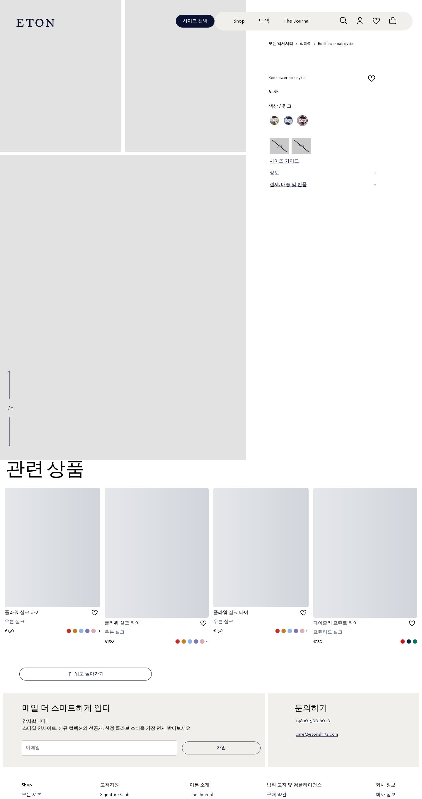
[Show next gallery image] (9, 431)
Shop (239, 21)
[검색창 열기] (343, 20)
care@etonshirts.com (317, 700)
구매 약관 (277, 760)
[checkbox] (371, 79)
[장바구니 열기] (392, 20)
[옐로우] (274, 120)
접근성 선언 (279, 780)
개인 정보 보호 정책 (287, 770)
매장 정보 (200, 790)
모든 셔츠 (32, 760)
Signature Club (115, 760)
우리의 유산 (388, 770)
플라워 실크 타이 (22, 612)
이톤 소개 (200, 770)
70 (279, 146)
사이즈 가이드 (284, 161)
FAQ (104, 790)
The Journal (296, 21)
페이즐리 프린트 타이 (335, 623)
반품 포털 (110, 780)
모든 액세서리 (280, 44)
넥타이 (306, 44)
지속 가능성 (388, 780)
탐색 (264, 21)
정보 (323, 173)
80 (301, 146)
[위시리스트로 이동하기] (376, 20)
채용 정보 (386, 790)
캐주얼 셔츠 (34, 790)
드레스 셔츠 (34, 780)
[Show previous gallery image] (9, 385)
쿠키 (271, 790)
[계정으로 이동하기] (359, 20)
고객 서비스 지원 (117, 770)
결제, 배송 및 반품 (323, 184)
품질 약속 (200, 780)
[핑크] (302, 120)
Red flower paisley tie (335, 44)
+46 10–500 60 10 (313, 686)
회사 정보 (386, 760)
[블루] (288, 120)
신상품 (29, 770)
